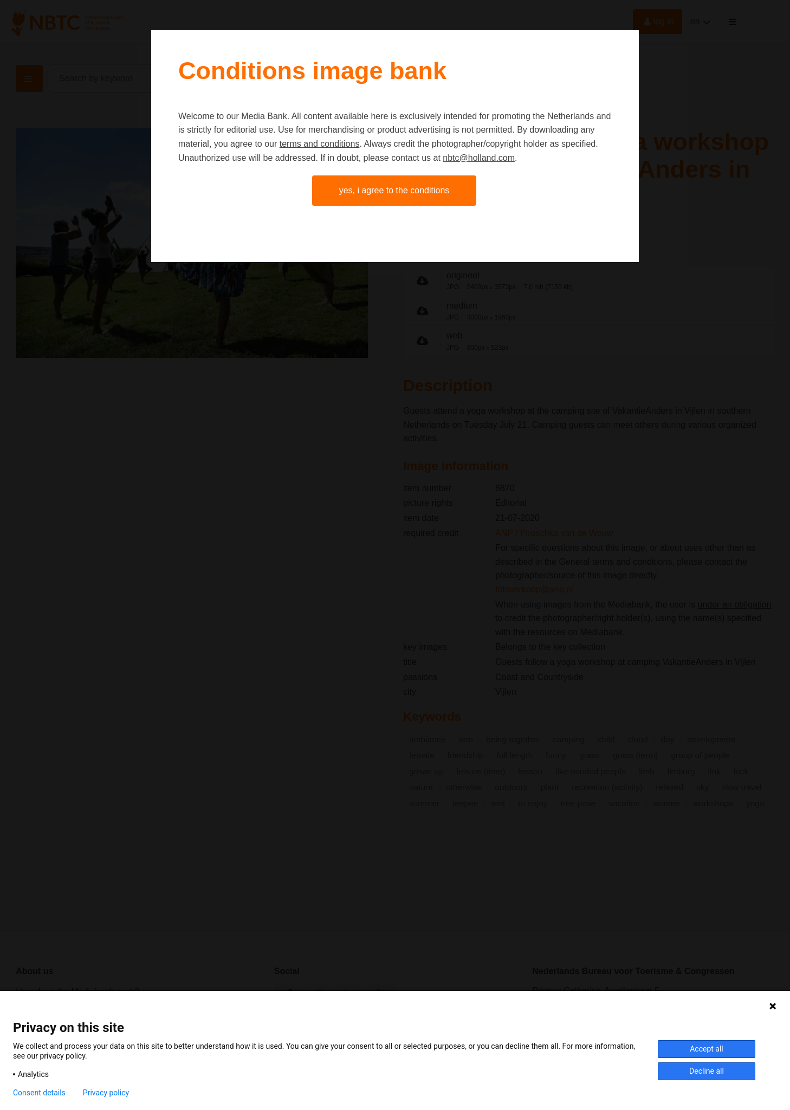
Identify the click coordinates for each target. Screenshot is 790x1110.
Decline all (706, 1071)
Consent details (39, 1092)
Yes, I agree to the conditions (394, 190)
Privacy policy (106, 1092)
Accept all (706, 1048)
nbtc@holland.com (479, 157)
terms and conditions (320, 143)
